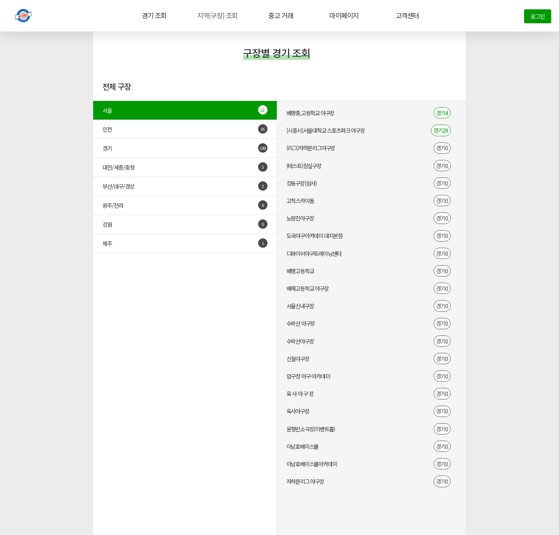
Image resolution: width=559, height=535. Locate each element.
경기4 (442, 113)
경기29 (440, 130)
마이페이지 (343, 15)
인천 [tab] (184, 129)
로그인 (538, 16)
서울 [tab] (184, 110)
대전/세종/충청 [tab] (184, 167)
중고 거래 (280, 15)
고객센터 (406, 15)
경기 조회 (152, 15)
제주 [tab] (184, 243)
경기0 (442, 148)
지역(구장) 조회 (216, 15)
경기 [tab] (184, 148)
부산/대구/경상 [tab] (184, 186)
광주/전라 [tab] (184, 205)
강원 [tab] (184, 224)
